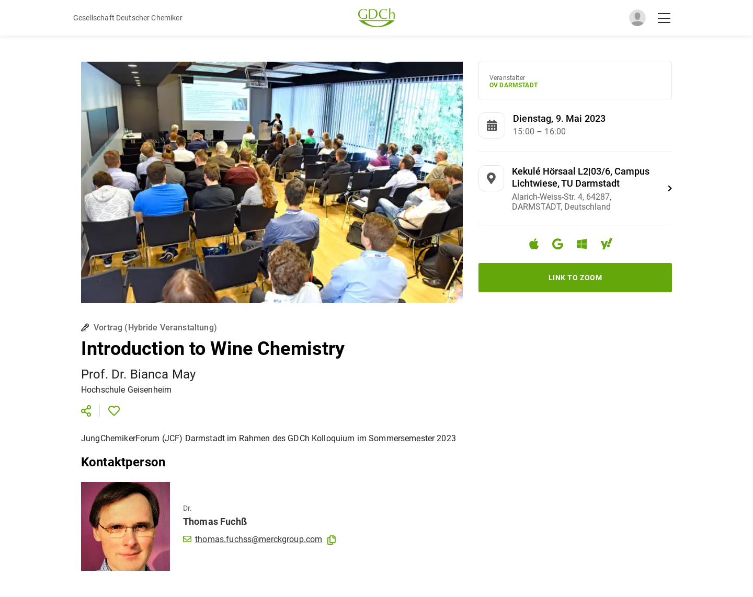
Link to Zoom (575, 277)
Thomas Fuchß (215, 521)
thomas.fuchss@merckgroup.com (252, 539)
